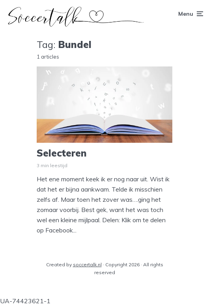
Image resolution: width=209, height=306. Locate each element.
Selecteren (62, 153)
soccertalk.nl (87, 264)
